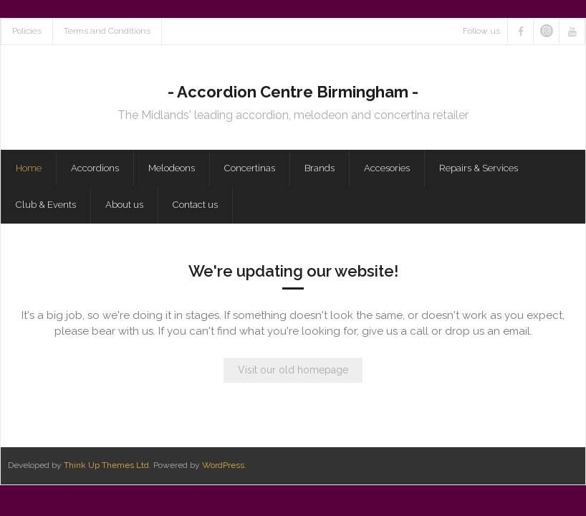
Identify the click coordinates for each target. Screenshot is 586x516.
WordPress (223, 465)
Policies (27, 31)
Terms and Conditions (107, 31)
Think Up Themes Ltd (106, 465)
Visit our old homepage (293, 370)
